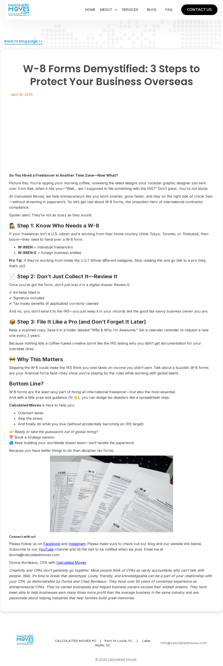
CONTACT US (199, 10)
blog (151, 9)
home (90, 9)
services (130, 9)
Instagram (77, 544)
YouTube (46, 549)
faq (168, 9)
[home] (19, 10)
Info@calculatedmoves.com (184, 643)
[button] (108, 9)
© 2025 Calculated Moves (116, 659)
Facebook (51, 544)
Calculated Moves (71, 562)
